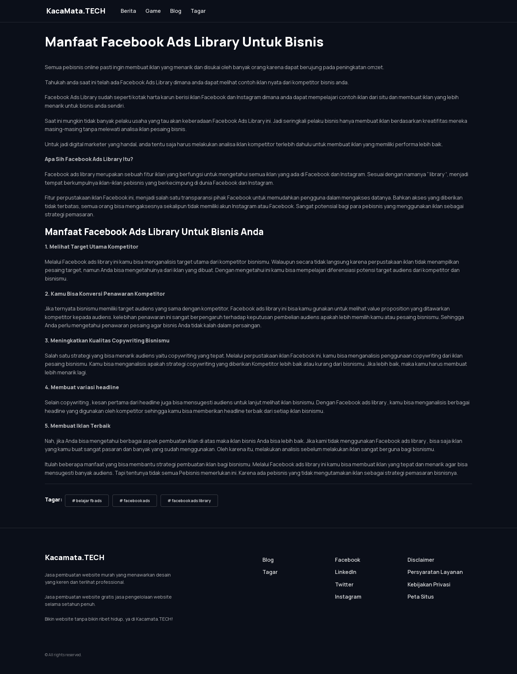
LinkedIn (345, 572)
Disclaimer (421, 559)
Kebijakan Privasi (429, 584)
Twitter (344, 584)
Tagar (198, 10)
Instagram (348, 596)
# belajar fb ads (87, 500)
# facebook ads (134, 500)
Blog (175, 10)
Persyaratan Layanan (435, 572)
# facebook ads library (189, 500)
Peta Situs (421, 596)
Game (153, 10)
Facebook (347, 559)
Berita (128, 10)
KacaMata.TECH (76, 11)
